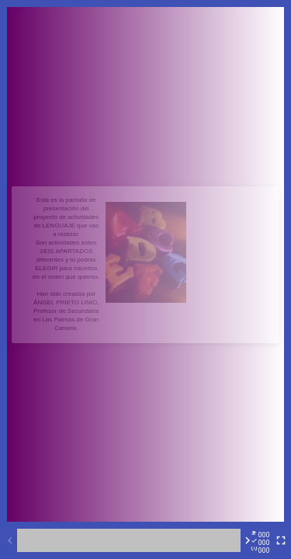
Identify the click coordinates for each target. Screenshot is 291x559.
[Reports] (264, 540)
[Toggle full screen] (281, 540)
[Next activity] (248, 540)
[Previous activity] (10, 540)
